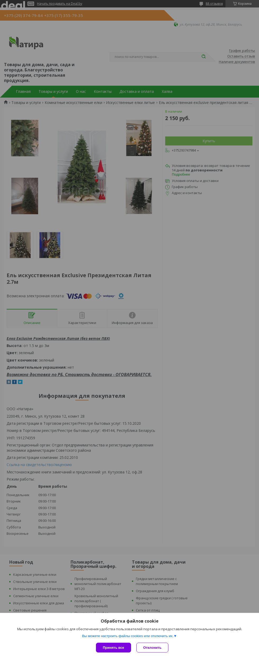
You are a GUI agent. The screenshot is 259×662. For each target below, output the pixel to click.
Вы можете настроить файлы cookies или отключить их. (127, 636)
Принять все (113, 648)
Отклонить (152, 648)
